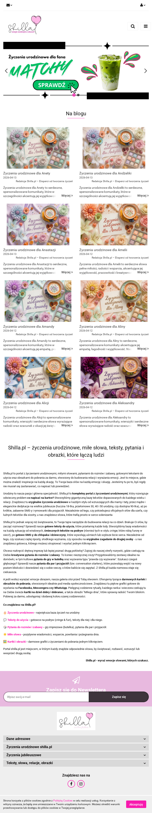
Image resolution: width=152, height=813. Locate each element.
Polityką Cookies (62, 800)
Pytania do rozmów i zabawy (25, 627)
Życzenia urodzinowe (20, 612)
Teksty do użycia (17, 619)
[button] (76, 739)
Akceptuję (136, 804)
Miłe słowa (14, 634)
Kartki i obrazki (16, 641)
